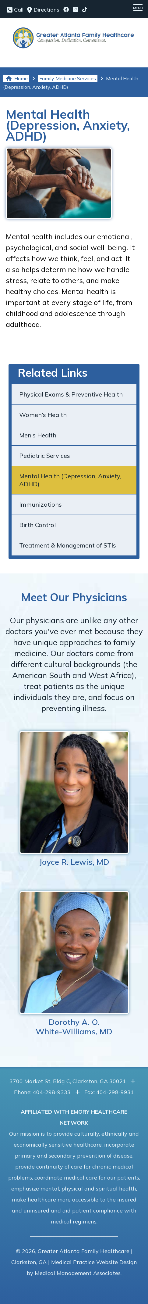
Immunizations (40, 504)
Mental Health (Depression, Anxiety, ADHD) (70, 480)
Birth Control (37, 525)
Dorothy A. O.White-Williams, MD (74, 963)
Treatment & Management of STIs (67, 545)
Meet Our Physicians (74, 597)
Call (15, 9)
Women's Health (43, 415)
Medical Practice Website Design (94, 1262)
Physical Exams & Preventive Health (71, 394)
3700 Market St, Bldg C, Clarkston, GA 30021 (67, 1081)
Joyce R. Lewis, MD (74, 799)
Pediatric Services (44, 455)
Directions (43, 9)
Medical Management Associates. (78, 1273)
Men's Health (37, 435)
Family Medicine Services (67, 78)
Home (17, 78)
